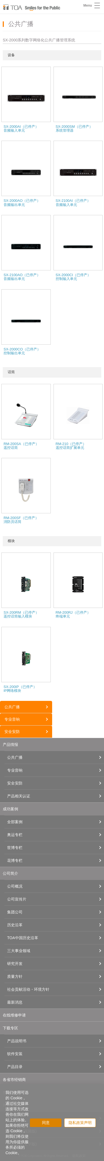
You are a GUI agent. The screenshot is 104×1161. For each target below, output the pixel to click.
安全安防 (12, 731)
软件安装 (15, 1054)
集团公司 (15, 912)
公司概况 (15, 886)
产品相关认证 (18, 796)
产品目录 (15, 1066)
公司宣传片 (16, 899)
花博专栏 (15, 860)
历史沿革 (15, 925)
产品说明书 (16, 1041)
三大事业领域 (18, 950)
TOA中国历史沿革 (22, 938)
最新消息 (15, 1002)
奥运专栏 (15, 834)
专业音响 (12, 719)
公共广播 (12, 707)
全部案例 (15, 822)
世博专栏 (15, 847)
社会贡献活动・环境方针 (28, 989)
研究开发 (15, 963)
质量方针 (15, 976)
